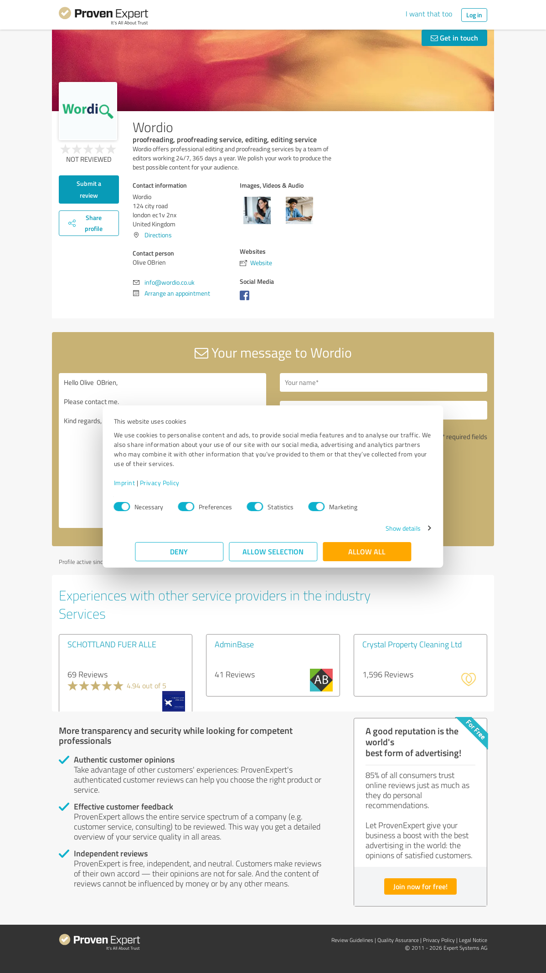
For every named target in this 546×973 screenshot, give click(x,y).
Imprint (145, 482)
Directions (158, 234)
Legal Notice (473, 940)
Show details (381, 528)
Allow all (367, 551)
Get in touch (454, 37)
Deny (179, 551)
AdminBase (234, 644)
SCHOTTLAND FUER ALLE (111, 644)
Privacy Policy (181, 482)
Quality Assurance (398, 940)
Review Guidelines (352, 940)
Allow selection (273, 551)
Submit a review (89, 189)
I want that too (429, 14)
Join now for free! (420, 886)
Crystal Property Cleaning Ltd (412, 644)
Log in (474, 14)
